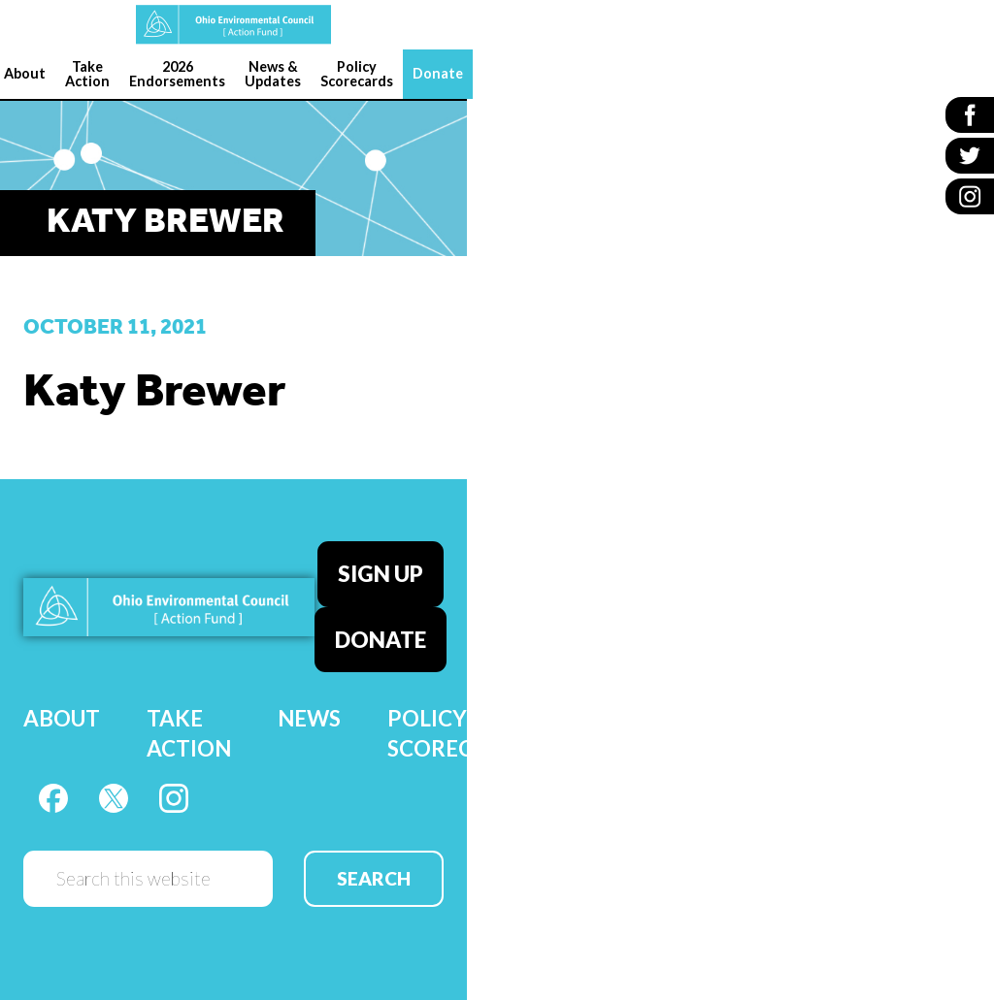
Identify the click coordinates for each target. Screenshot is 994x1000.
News (309, 718)
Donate (380, 640)
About (61, 718)
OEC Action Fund (233, 24)
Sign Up (380, 574)
